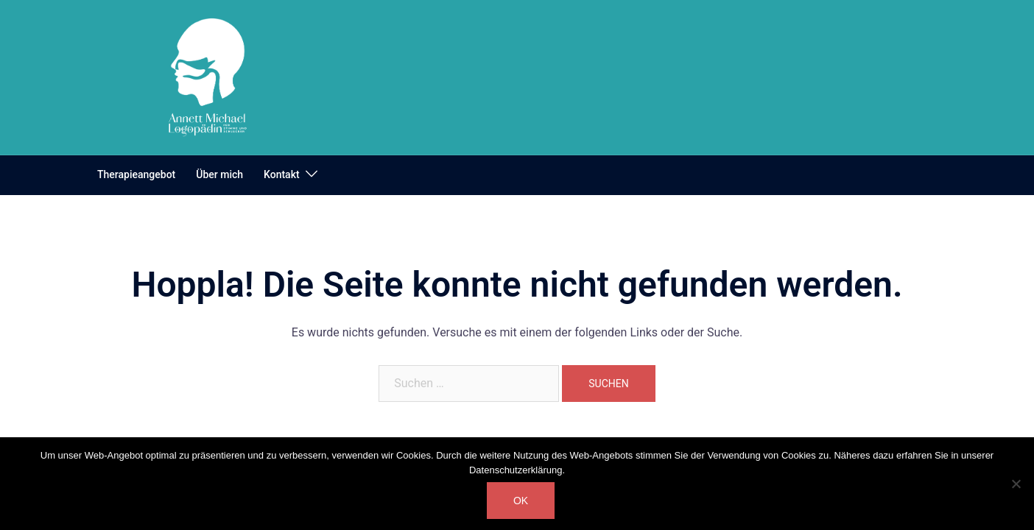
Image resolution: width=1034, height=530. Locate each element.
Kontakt (282, 174)
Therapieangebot (136, 174)
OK (520, 500)
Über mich (219, 174)
